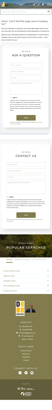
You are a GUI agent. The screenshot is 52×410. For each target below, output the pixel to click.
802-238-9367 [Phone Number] (37, 5)
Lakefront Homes (8, 283)
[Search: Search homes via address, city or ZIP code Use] (26, 13)
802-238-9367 (26, 340)
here (34, 36)
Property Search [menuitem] (26, 361)
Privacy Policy (24, 114)
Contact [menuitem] (26, 370)
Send (26, 122)
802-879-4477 (26, 337)
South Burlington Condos (11, 292)
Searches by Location (22, 266)
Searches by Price (39, 266)
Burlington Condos (9, 288)
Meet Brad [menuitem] (26, 367)
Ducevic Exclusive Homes (11, 278)
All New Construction (10, 297)
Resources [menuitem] (26, 364)
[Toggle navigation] (48, 5)
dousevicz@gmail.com (26, 343)
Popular (9, 266)
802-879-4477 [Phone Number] (31, 5)
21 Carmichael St (26, 347)
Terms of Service (16, 128)
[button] (48, 13)
